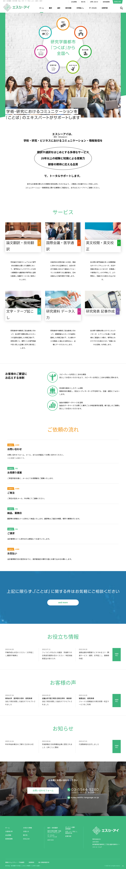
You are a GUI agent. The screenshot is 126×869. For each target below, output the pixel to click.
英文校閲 (68, 8)
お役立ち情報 (27, 828)
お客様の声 (9, 831)
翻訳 (50, 8)
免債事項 (31, 862)
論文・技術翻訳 (52, 828)
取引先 (83, 2)
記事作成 (105, 8)
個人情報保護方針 (43, 862)
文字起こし (80, 8)
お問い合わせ (94, 2)
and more (63, 602)
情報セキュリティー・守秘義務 (14, 862)
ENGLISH (117, 2)
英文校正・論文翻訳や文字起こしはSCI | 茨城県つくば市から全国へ (22, 865)
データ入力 (92, 8)
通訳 (58, 8)
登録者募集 (106, 2)
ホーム (7, 828)
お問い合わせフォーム (43, 790)
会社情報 (74, 2)
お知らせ (26, 831)
